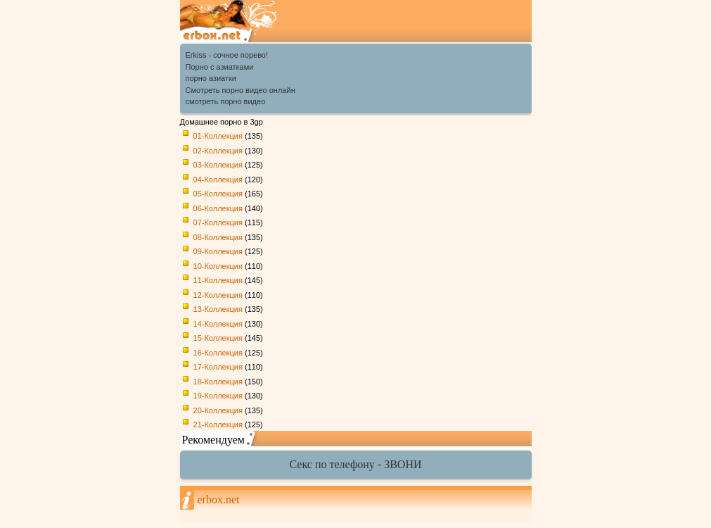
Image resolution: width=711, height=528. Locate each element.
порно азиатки (211, 78)
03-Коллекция (218, 165)
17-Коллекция (218, 367)
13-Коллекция (218, 309)
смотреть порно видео (226, 101)
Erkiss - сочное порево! (227, 55)
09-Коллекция (218, 251)
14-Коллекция (218, 324)
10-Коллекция (218, 266)
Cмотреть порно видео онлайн (240, 90)
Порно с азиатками (220, 67)
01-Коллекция (218, 136)
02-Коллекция (218, 150)
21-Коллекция (218, 424)
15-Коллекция (218, 338)
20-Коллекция (218, 410)
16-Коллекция (218, 352)
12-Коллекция (218, 295)
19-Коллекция (218, 395)
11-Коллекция (218, 280)
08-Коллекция (218, 237)
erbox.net (219, 499)
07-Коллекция (218, 222)
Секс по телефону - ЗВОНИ (356, 464)
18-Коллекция (218, 381)
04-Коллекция (218, 179)
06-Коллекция (218, 208)
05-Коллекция (218, 193)
